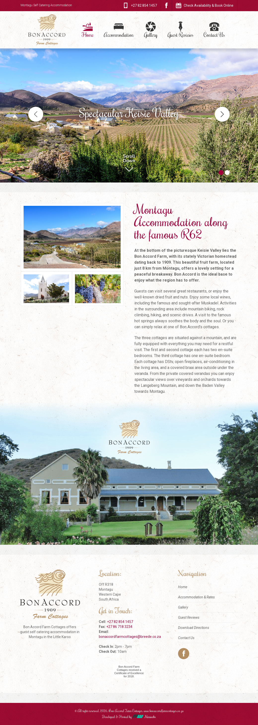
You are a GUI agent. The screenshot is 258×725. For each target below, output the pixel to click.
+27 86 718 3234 (119, 627)
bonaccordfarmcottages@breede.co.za (130, 637)
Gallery (150, 34)
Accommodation (119, 34)
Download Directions (193, 628)
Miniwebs (144, 717)
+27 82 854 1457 (120, 622)
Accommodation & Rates (196, 597)
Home (88, 34)
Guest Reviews (180, 34)
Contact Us (214, 34)
